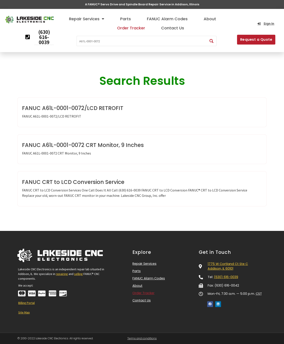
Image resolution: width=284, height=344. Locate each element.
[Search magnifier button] (211, 41)
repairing (62, 274)
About (210, 19)
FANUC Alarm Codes (167, 19)
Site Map (24, 312)
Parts (125, 19)
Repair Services (86, 18)
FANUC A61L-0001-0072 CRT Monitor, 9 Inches (83, 145)
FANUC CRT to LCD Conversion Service (73, 182)
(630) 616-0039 (226, 277)
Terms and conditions (142, 338)
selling (78, 274)
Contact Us (172, 28)
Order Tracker (131, 28)
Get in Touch (215, 252)
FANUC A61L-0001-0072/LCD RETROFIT (72, 108)
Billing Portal (26, 303)
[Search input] (142, 41)
